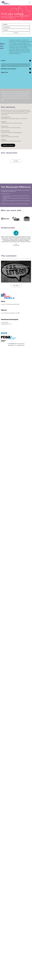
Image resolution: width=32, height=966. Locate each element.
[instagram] (4, 333)
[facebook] (2, 333)
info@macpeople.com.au (6, 324)
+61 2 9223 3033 (4, 322)
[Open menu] (29, 3)
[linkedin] (6, 333)
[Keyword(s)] (16, 24)
